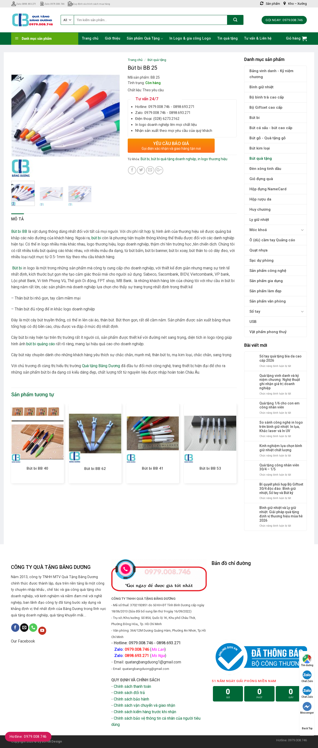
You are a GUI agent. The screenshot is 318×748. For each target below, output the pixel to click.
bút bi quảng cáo (40, 344)
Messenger (307, 708)
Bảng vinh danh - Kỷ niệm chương (271, 74)
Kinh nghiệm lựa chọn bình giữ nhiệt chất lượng (280, 448)
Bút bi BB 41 (152, 468)
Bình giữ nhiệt (261, 87)
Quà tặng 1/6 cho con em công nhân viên (279, 405)
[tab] (17, 219)
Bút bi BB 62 (95, 468)
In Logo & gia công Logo (190, 38)
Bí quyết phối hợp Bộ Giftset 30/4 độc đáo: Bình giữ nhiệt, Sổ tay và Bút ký (281, 488)
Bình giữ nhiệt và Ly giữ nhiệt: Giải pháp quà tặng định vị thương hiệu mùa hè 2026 (281, 514)
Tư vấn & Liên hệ (258, 38)
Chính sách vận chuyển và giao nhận (144, 705)
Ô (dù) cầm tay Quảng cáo (272, 240)
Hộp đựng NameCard (267, 189)
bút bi (96, 238)
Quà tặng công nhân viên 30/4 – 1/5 (279, 467)
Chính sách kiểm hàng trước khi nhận (145, 711)
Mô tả (17, 219)
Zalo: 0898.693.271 (23, 3)
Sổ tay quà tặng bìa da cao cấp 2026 (280, 358)
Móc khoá (258, 230)
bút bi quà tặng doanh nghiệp (173, 159)
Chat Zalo (307, 676)
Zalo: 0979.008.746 (52, 3)
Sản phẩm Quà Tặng (145, 38)
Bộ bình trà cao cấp (266, 97)
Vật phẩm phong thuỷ (267, 332)
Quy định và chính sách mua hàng (89, 3)
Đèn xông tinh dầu (265, 168)
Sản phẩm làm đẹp (265, 291)
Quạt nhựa (258, 250)
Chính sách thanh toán (132, 686)
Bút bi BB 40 (37, 468)
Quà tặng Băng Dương (101, 365)
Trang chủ (90, 38)
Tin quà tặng (227, 38)
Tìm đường (307, 660)
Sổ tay (254, 311)
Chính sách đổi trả (129, 692)
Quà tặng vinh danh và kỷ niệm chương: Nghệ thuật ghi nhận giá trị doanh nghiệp (279, 382)
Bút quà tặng (260, 158)
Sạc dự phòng (261, 260)
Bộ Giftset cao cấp (265, 107)
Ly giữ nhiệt (259, 219)
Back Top (307, 724)
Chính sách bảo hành (131, 699)
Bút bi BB (19, 231)
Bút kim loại (259, 148)
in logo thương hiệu (212, 159)
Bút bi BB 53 (210, 468)
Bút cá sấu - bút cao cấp (270, 128)
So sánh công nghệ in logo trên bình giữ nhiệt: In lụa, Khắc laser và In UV (281, 426)
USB (253, 321)
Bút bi (254, 117)
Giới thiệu (112, 38)
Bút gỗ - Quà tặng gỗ (267, 138)
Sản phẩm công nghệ (267, 270)
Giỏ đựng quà (261, 179)
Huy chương (260, 209)
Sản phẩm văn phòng (267, 301)
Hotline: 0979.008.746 (28, 736)
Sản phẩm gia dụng (266, 281)
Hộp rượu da (260, 199)
